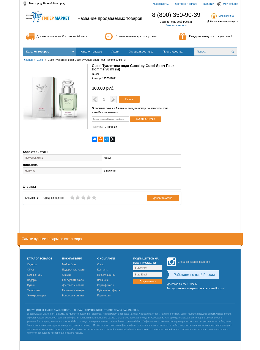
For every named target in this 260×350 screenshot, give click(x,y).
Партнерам (103, 295)
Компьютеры (35, 274)
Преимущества (173, 51)
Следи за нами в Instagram (188, 261)
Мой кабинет (230, 3)
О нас (100, 264)
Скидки (66, 274)
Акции (115, 51)
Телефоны (33, 290)
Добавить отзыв (162, 198)
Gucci (40, 59)
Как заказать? (161, 3)
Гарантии (208, 3)
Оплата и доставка (141, 51)
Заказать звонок (176, 25)
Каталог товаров (37, 51)
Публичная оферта (108, 290)
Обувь (31, 269)
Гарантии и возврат (73, 290)
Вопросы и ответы (73, 295)
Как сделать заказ (73, 280)
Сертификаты (105, 285)
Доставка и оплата (186, 3)
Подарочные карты (73, 269)
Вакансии (103, 280)
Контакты (102, 269)
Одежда (32, 264)
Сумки (31, 285)
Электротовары (36, 295)
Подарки (32, 280)
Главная (28, 59)
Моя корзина (226, 16)
